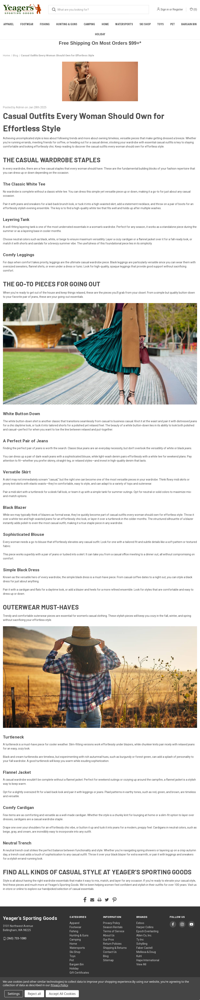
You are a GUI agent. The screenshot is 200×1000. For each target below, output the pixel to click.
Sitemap (108, 960)
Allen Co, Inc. (144, 935)
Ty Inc (140, 939)
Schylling (141, 943)
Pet (172, 24)
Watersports (124, 24)
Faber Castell (144, 947)
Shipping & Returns (115, 947)
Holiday (100, 34)
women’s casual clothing (92, 615)
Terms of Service (113, 931)
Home (105, 24)
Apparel (8, 24)
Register (178, 9)
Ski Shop (145, 24)
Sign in (165, 9)
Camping (89, 24)
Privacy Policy (111, 923)
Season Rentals (113, 927)
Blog (106, 956)
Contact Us (110, 952)
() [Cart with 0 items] (193, 9)
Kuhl (139, 956)
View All (141, 964)
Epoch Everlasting (147, 931)
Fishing (45, 24)
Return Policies (112, 943)
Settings (14, 994)
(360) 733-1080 (16, 938)
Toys (160, 24)
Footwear (26, 24)
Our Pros (108, 939)
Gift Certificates (79, 972)
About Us (108, 935)
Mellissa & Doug (146, 952)
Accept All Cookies (62, 994)
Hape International (147, 960)
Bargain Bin (77, 964)
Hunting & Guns (66, 24)
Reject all (34, 994)
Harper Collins (144, 927)
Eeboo (140, 923)
